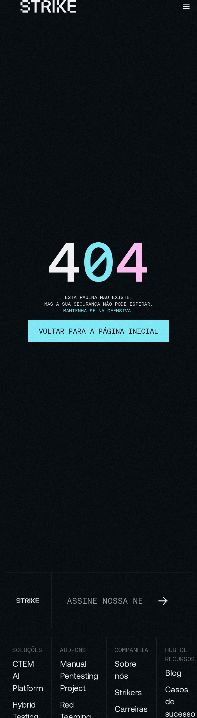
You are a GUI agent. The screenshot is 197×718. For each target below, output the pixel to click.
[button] (188, 6)
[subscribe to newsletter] (162, 600)
